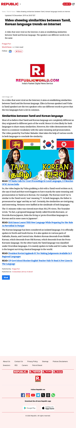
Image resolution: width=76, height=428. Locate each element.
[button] (19, 51)
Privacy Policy (32, 361)
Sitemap (45, 361)
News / (4, 12)
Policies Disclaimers (60, 361)
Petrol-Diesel (37, 365)
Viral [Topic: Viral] (6, 277)
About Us (6, 361)
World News (7, 47)
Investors (6, 365)
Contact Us (19, 361)
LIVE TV (67, 4)
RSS (16, 365)
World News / (11, 12)
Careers (25, 365)
